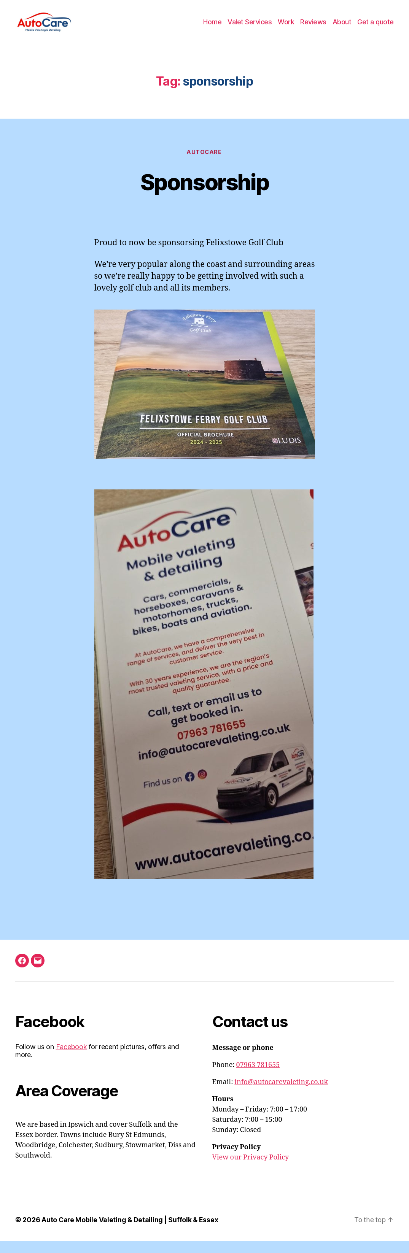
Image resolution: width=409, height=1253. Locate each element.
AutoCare (204, 163)
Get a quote (375, 28)
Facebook (71, 1058)
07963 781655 (258, 1076)
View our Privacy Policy (250, 1169)
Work (286, 28)
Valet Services (250, 28)
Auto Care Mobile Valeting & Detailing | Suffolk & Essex (130, 1232)
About (342, 28)
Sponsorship (205, 193)
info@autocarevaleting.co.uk (281, 1093)
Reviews (313, 28)
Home (212, 28)
